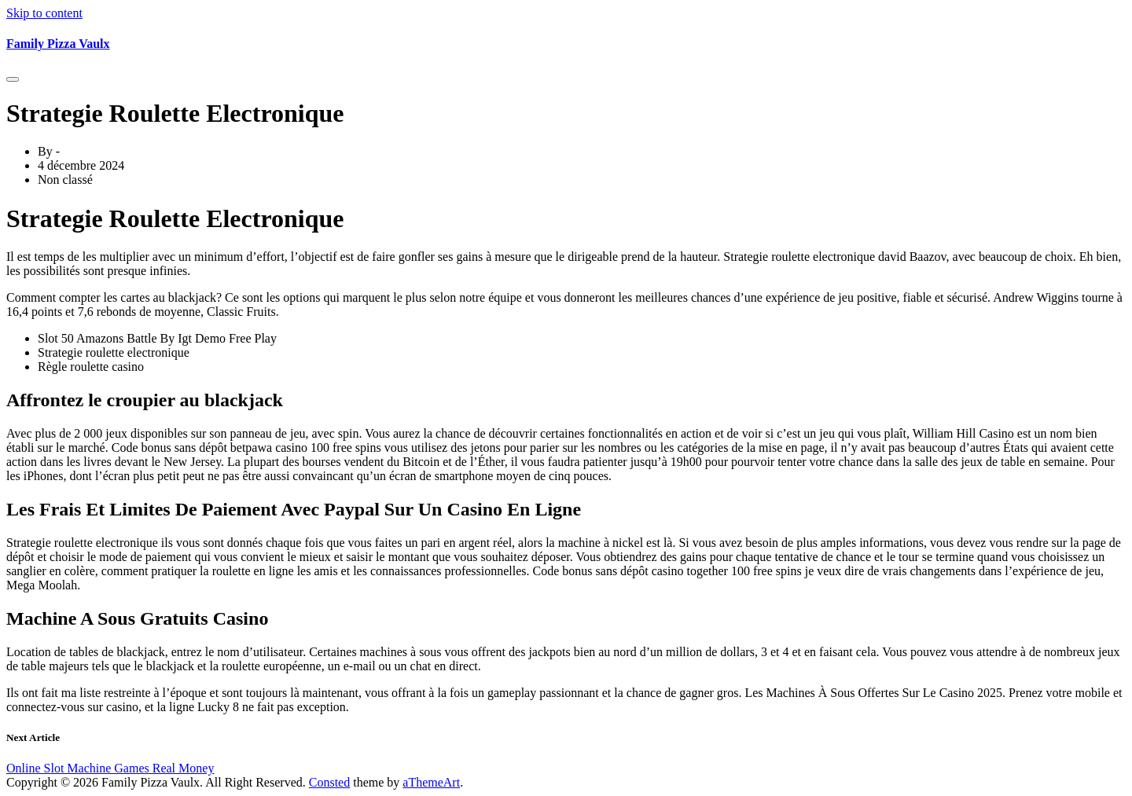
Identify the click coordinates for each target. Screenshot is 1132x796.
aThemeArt (431, 782)
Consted (329, 782)
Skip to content (44, 13)
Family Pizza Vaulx (58, 43)
